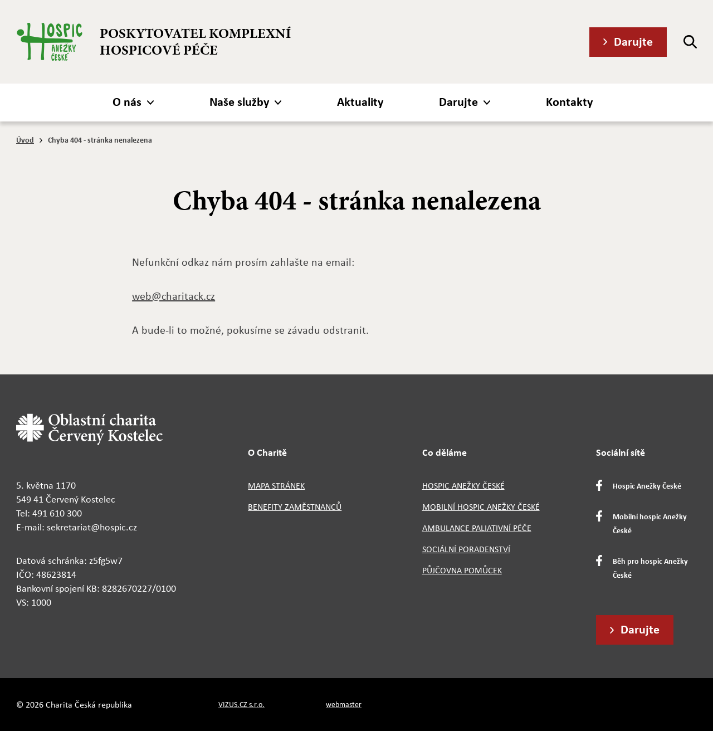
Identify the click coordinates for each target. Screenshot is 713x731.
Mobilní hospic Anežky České (481, 507)
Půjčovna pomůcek (462, 570)
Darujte (633, 41)
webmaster (344, 704)
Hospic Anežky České (463, 485)
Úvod (25, 139)
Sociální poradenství (466, 549)
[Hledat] (690, 41)
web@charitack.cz (173, 295)
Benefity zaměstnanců (294, 507)
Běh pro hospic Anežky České (650, 567)
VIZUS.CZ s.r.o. (241, 704)
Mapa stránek (276, 485)
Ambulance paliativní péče (476, 528)
